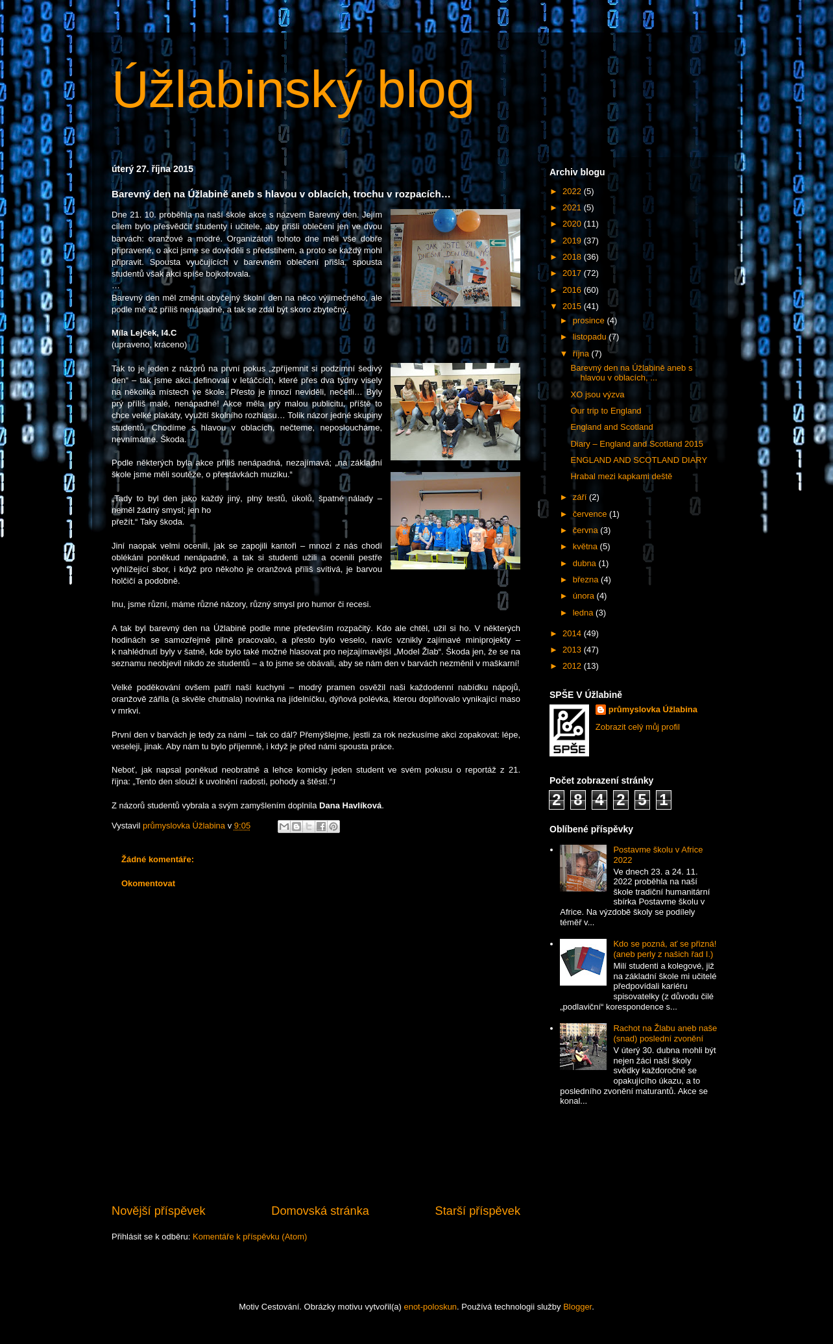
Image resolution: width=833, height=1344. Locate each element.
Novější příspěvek (159, 1210)
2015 (573, 306)
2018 (573, 257)
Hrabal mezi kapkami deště (621, 476)
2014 (573, 633)
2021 (573, 207)
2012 (573, 666)
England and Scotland (611, 427)
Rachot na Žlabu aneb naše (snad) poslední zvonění (665, 1033)
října (582, 353)
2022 (573, 191)
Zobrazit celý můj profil (638, 727)
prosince (590, 320)
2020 (573, 224)
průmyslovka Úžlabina (653, 709)
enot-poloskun (430, 1307)
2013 (573, 649)
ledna (584, 612)
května (586, 546)
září (581, 497)
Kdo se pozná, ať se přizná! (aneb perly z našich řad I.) (664, 949)
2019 (573, 240)
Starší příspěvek (477, 1210)
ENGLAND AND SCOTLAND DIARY (638, 460)
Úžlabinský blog (293, 89)
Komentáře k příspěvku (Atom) (250, 1236)
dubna (586, 563)
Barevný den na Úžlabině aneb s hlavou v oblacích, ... (631, 373)
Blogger (577, 1307)
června (587, 530)
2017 (573, 273)
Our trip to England (605, 411)
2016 (573, 290)
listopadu (591, 337)
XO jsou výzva (597, 394)
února (585, 596)
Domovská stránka (320, 1210)
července (591, 514)
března (587, 579)
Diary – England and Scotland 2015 (636, 444)
